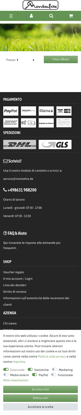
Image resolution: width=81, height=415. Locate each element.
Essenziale (17, 370)
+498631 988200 (22, 189)
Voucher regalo (13, 272)
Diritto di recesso (14, 291)
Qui (5, 242)
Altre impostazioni (15, 380)
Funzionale (65, 375)
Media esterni (19, 375)
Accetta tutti (40, 389)
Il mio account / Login (18, 278)
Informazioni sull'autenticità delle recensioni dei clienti (36, 301)
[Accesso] (31, 16)
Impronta (19, 361)
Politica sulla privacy (52, 356)
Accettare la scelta (40, 407)
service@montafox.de (18, 178)
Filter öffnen (60, 59)
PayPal (43, 375)
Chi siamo (10, 323)
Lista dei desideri (14, 285)
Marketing (66, 370)
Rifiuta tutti (40, 398)
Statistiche (41, 370)
